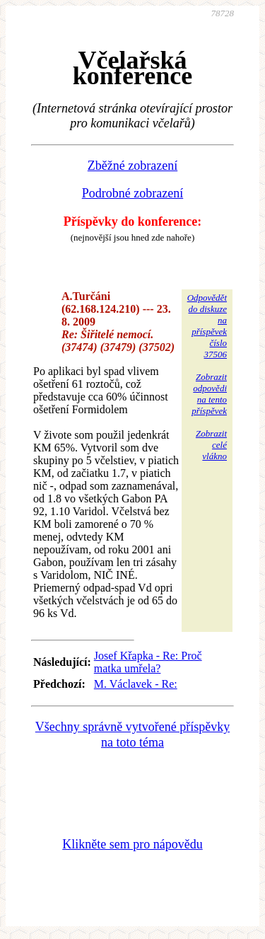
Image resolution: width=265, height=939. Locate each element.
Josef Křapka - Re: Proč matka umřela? (148, 662)
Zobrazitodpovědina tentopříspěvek (209, 393)
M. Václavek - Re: (135, 684)
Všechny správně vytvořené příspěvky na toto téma (132, 734)
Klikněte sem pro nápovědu (132, 844)
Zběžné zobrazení (132, 166)
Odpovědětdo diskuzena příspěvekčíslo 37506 (207, 325)
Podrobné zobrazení (132, 193)
